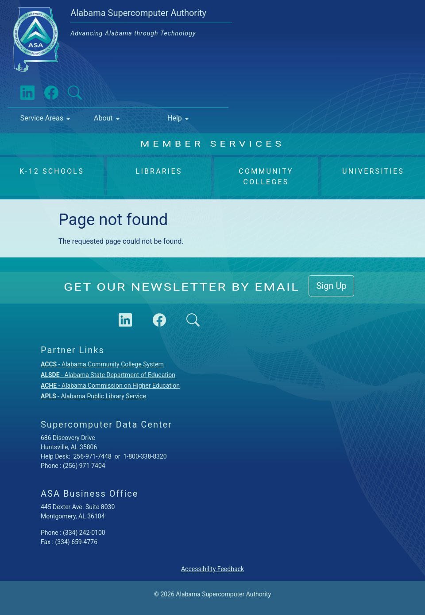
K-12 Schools (51, 171)
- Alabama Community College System (102, 364)
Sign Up (331, 285)
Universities (373, 171)
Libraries (159, 171)
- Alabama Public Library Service (93, 396)
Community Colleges (266, 176)
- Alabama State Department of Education (108, 374)
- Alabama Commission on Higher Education (110, 385)
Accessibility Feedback (212, 568)
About (103, 118)
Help (174, 118)
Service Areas (41, 118)
